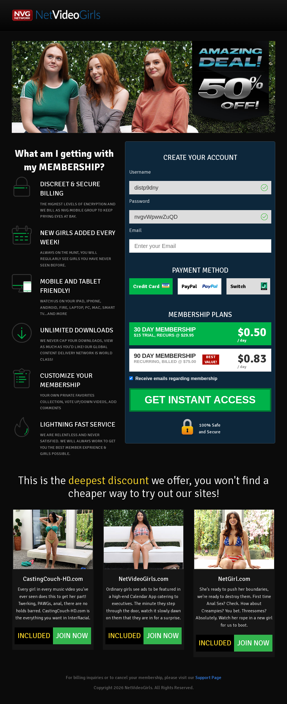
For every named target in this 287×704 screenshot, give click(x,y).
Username (140, 172)
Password (139, 201)
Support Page (208, 677)
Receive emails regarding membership (173, 378)
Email (135, 230)
